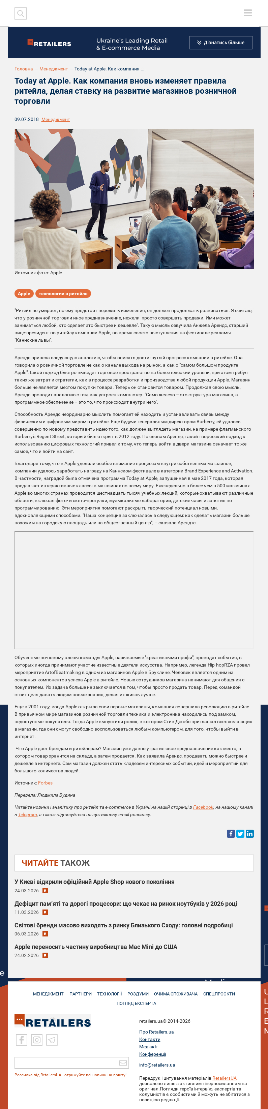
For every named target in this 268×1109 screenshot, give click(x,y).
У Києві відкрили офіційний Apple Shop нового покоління (94, 881)
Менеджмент (53, 68)
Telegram (27, 814)
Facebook (203, 807)
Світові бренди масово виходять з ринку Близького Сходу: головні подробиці (123, 925)
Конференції (152, 1054)
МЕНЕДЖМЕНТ (46, 991)
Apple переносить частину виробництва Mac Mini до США (95, 946)
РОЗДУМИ (139, 991)
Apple (24, 294)
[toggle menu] (248, 13)
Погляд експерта (137, 1000)
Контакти (149, 1039)
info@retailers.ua (157, 1065)
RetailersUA (224, 1078)
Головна (23, 68)
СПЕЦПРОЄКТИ (221, 991)
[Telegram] (52, 1040)
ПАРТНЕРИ (80, 991)
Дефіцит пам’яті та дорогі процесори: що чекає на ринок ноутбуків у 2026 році (125, 903)
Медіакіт (148, 1046)
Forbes (45, 782)
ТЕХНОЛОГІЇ (109, 991)
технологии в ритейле (63, 294)
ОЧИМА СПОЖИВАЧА (177, 991)
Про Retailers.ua (156, 1032)
